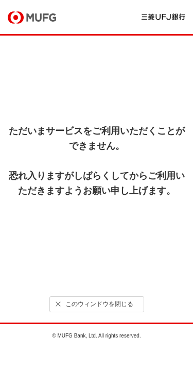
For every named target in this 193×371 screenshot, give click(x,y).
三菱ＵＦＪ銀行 (163, 16)
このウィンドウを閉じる (93, 304)
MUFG (32, 17)
